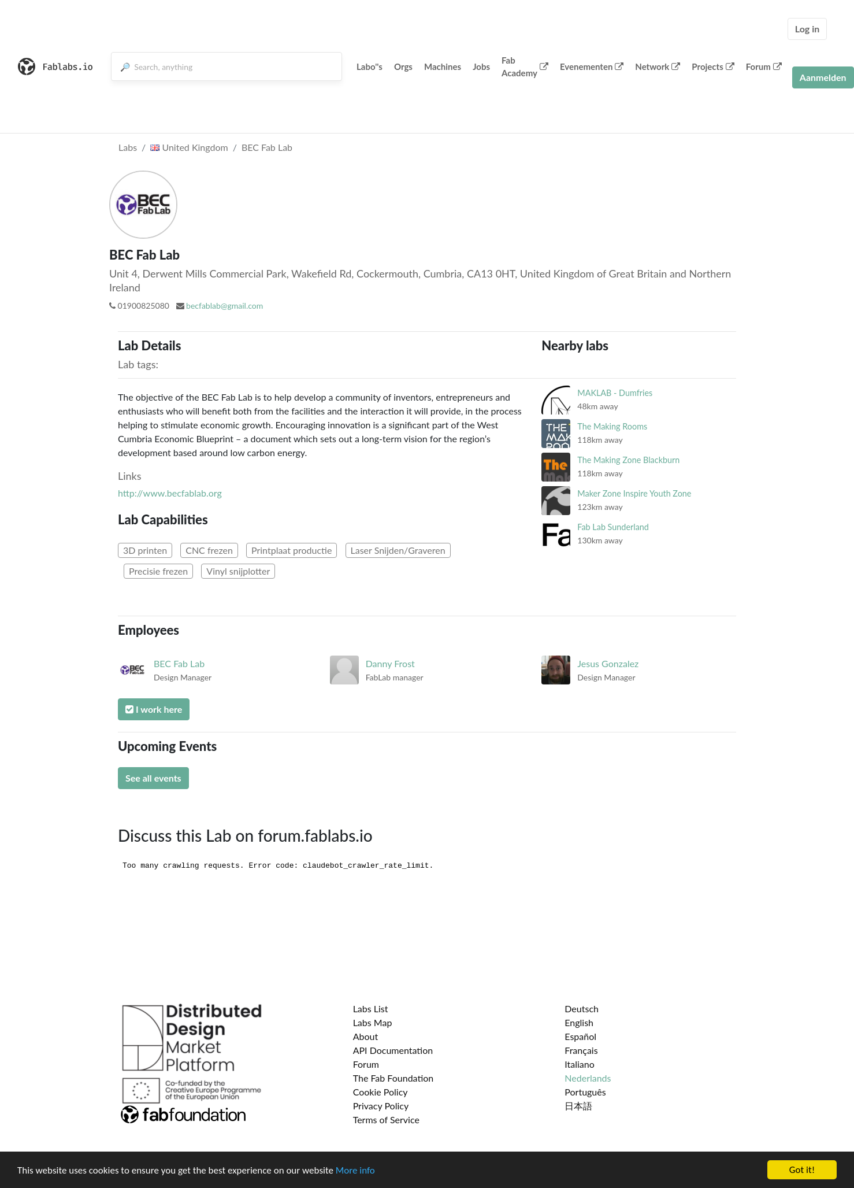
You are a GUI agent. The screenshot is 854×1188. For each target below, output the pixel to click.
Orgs (403, 66)
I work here (153, 709)
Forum (764, 66)
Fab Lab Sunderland (613, 527)
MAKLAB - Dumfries (614, 393)
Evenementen (591, 66)
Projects (713, 66)
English (579, 1022)
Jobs (481, 66)
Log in (807, 28)
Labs (127, 147)
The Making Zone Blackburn (628, 460)
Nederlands (588, 1077)
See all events (153, 777)
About (365, 1036)
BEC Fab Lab (267, 147)
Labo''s (370, 66)
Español (580, 1036)
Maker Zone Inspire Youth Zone (634, 493)
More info (355, 1170)
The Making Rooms (612, 426)
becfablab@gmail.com (224, 305)
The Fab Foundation (393, 1077)
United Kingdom (189, 147)
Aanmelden (823, 77)
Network (657, 66)
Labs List (370, 1008)
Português (585, 1091)
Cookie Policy (380, 1091)
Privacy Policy (381, 1105)
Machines (442, 66)
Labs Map (372, 1022)
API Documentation (393, 1050)
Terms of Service (386, 1119)
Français (581, 1050)
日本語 (578, 1105)
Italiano (580, 1064)
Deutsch (582, 1008)
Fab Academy (525, 67)
